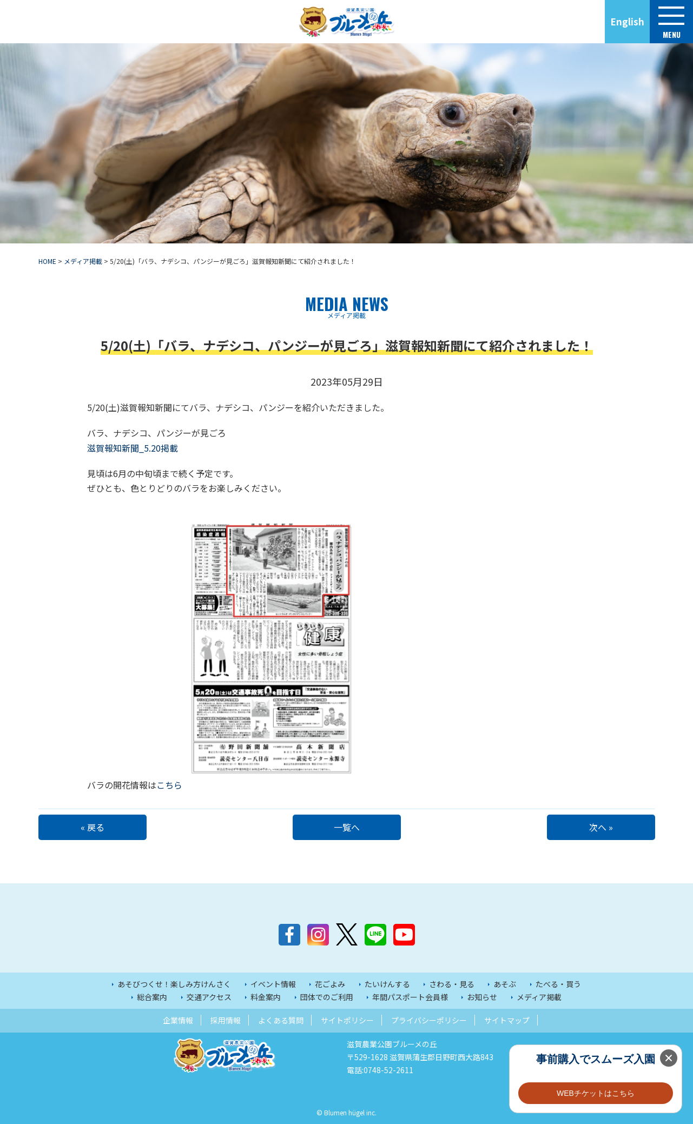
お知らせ (482, 996)
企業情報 (178, 1020)
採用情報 (225, 1020)
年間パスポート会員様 (410, 996)
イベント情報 (273, 983)
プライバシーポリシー (429, 1020)
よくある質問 (280, 1020)
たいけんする (387, 983)
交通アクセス (209, 996)
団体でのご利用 (326, 996)
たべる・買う (558, 983)
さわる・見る (451, 983)
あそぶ (504, 983)
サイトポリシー (347, 1020)
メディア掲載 (539, 996)
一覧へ (347, 827)
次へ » (601, 827)
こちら (257, 784)
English (627, 21)
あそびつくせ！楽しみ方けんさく (174, 983)
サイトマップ (507, 1020)
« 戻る (92, 827)
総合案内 (152, 996)
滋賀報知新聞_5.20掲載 (132, 447)
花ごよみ (330, 983)
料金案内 (265, 996)
